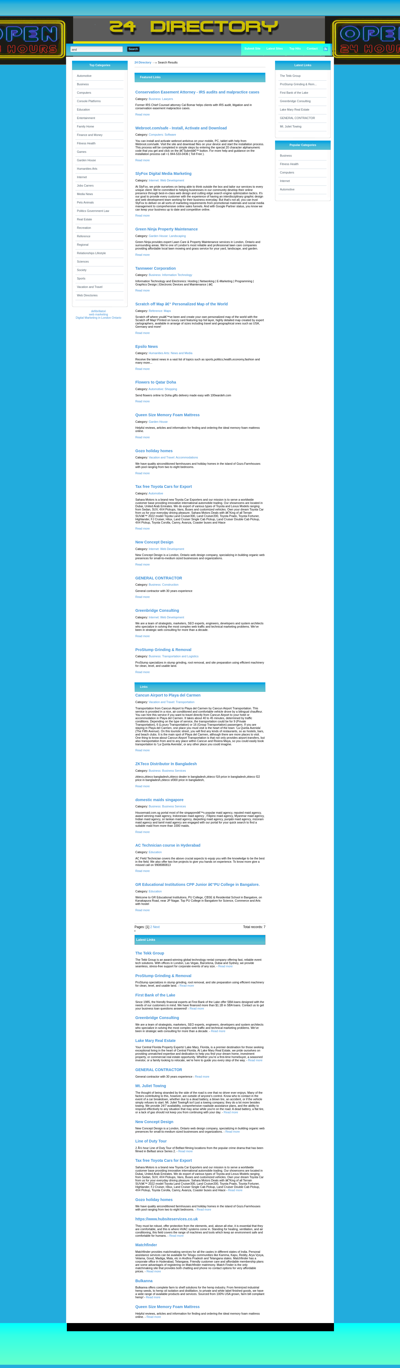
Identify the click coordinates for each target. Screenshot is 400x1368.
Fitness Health (86, 143)
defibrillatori (98, 311)
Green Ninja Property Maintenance (166, 229)
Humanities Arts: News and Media (170, 353)
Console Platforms (89, 101)
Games (81, 151)
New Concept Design (154, 542)
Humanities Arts (87, 168)
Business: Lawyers (161, 99)
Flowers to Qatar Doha (155, 382)
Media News (85, 194)
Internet (82, 177)
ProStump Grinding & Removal (163, 649)
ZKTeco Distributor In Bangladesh (166, 764)
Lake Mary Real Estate (294, 109)
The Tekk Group (290, 75)
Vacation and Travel (89, 286)
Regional (82, 244)
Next (156, 927)
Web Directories (87, 295)
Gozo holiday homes (154, 451)
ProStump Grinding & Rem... (298, 84)
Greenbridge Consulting (157, 610)
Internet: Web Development (166, 180)
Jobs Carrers (85, 185)
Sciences (83, 261)
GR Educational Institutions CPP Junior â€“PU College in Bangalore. (197, 884)
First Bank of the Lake (294, 92)
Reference (83, 236)
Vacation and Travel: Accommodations (173, 457)
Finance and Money (90, 134)
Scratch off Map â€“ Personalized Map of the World (181, 304)
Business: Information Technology (170, 274)
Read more (142, 114)
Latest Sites (275, 48)
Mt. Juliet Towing (291, 126)
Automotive (84, 75)
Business (83, 84)
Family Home (85, 126)
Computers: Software (162, 134)
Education (83, 109)
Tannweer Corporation (155, 268)
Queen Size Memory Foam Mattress (167, 415)
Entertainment (86, 118)
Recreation (84, 227)
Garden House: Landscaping (167, 236)
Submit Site (252, 48)
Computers (84, 92)
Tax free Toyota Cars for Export (163, 486)
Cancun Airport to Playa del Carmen (168, 695)
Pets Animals (85, 202)
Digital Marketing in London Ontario (98, 317)
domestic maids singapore (159, 800)
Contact (312, 48)
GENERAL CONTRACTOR (158, 578)
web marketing (98, 314)
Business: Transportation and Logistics (173, 656)
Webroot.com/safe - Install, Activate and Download (181, 128)
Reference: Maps (160, 310)
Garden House (86, 160)
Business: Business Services (167, 770)
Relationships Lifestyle (91, 253)
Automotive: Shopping (163, 389)
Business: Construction (163, 584)
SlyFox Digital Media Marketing (163, 173)
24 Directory (143, 62)
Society (81, 270)
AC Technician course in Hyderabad (168, 845)
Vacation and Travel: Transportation (171, 702)
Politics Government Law (93, 210)
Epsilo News (146, 346)
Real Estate (84, 219)
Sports (81, 278)
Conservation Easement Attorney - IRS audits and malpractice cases (197, 92)
